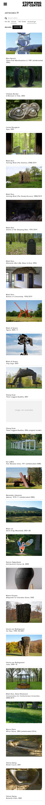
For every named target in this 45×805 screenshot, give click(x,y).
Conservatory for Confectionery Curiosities (23, 696)
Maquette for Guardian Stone (17, 598)
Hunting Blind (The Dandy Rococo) (19, 196)
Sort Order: (28, 21)
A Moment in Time (13, 96)
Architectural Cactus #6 (15, 564)
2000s (17, 27)
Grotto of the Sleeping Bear (17, 230)
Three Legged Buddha (15, 397)
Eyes (8, 129)
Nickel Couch (11, 765)
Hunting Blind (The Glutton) (16, 163)
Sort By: (11, 21)
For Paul (9, 631)
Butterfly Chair (11, 798)
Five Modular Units (13, 464)
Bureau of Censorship (14, 297)
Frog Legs (10, 363)
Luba (8, 664)
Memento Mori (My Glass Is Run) (19, 263)
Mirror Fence (11, 731)
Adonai (9, 497)
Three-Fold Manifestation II (16, 60)
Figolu (8, 330)
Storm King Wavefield (14, 531)
